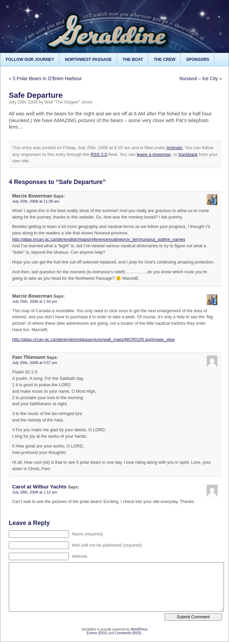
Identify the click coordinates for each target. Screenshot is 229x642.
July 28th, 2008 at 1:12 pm (34, 492)
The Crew (164, 59)
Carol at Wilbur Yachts (39, 486)
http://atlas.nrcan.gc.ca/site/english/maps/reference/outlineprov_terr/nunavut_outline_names (98, 239)
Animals (174, 147)
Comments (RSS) (128, 633)
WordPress (139, 629)
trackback (188, 154)
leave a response (154, 154)
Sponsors (197, 59)
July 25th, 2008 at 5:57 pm (34, 363)
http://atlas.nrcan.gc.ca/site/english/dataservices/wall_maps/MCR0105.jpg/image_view (93, 339)
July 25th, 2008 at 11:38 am (35, 201)
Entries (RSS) (97, 633)
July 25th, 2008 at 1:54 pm (34, 301)
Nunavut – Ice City (198, 78)
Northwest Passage (88, 59)
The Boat (133, 59)
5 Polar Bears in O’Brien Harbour (47, 78)
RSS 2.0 (99, 154)
